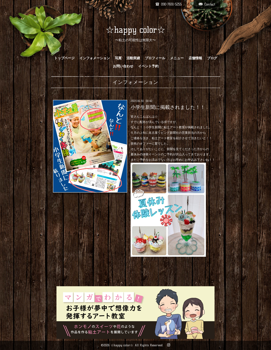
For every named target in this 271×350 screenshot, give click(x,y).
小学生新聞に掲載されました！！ (168, 107)
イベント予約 (148, 66)
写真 (118, 58)
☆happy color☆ (135, 30)
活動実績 (133, 58)
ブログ (212, 58)
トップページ (64, 58)
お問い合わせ (123, 66)
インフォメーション (94, 58)
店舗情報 (195, 58)
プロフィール (155, 58)
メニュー (177, 58)
